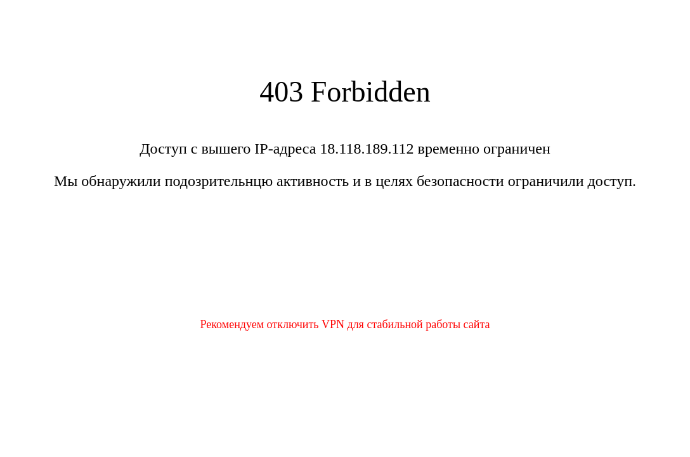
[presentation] (345, 261)
